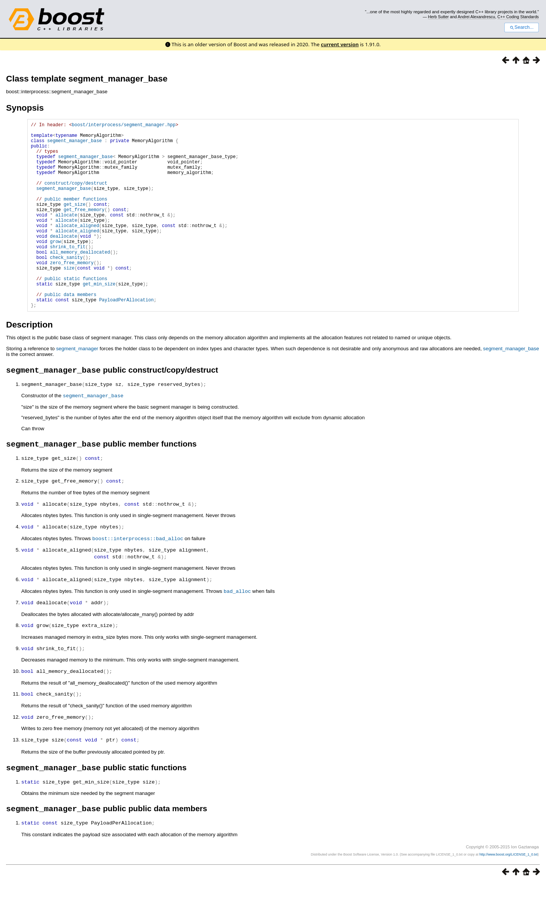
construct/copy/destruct (75, 196)
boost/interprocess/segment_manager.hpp (124, 125)
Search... (521, 27)
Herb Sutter (438, 16)
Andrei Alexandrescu (476, 16)
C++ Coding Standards (518, 16)
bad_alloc (237, 629)
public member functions (75, 216)
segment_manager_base (74, 145)
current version (340, 44)
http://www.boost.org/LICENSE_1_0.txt (508, 891)
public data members (70, 332)
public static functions (75, 312)
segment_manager (77, 388)
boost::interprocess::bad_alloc (137, 578)
